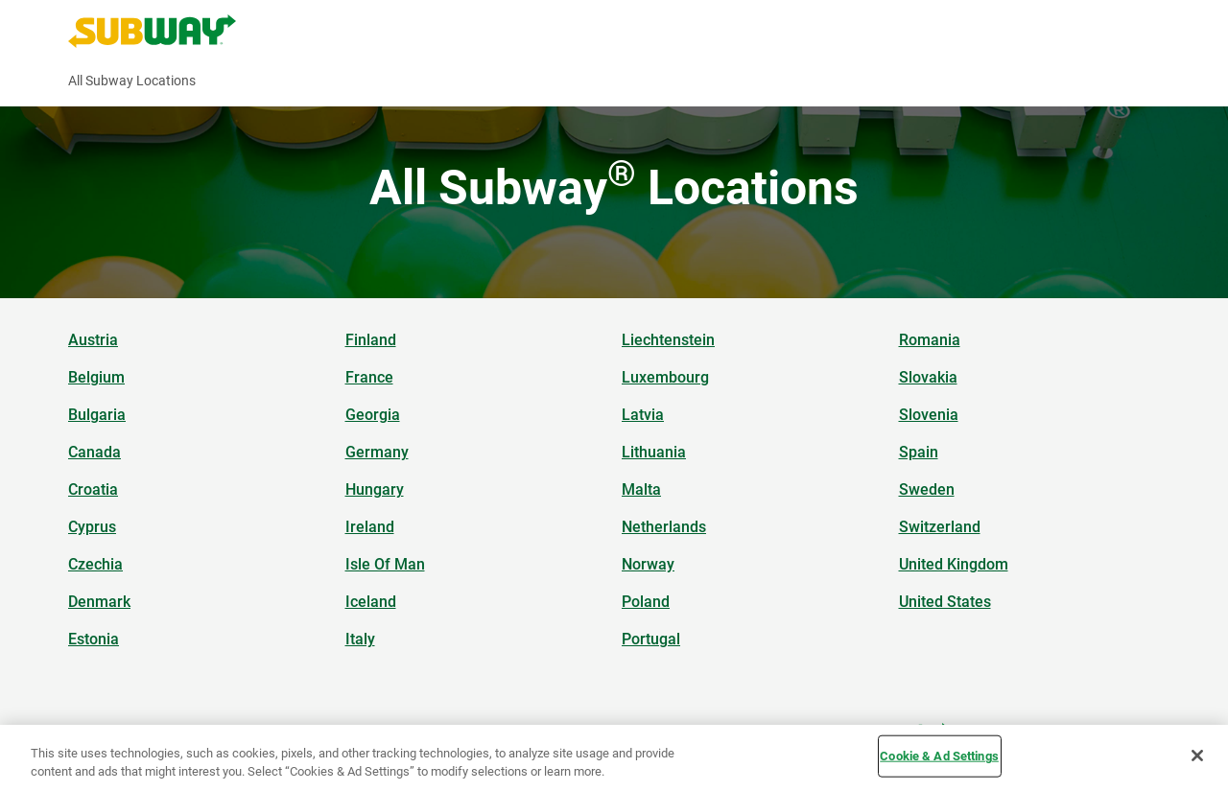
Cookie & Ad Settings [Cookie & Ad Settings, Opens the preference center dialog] (939, 756)
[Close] (1197, 755)
